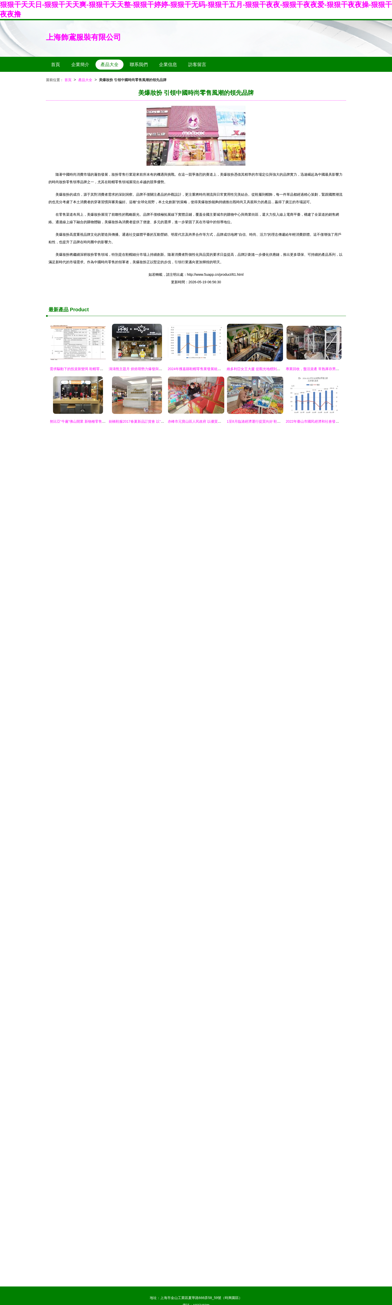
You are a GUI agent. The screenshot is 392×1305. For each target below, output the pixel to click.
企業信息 (168, 64)
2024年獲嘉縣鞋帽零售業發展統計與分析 (200, 369)
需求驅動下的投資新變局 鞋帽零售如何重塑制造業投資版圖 (96, 369)
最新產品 (58, 309)
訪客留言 (197, 64)
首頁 (55, 64)
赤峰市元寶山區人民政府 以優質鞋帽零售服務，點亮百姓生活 (215, 421)
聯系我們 (139, 64)
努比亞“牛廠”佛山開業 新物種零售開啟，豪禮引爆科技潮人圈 (97, 421)
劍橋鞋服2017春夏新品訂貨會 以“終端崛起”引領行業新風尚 (154, 421)
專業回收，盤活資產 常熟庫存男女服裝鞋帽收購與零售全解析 (333, 369)
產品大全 (109, 64)
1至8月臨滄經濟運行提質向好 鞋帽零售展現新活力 (266, 421)
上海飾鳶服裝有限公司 (83, 37)
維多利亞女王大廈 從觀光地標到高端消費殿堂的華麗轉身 (271, 369)
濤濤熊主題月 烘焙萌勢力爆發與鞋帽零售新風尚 (146, 369)
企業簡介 (80, 64)
